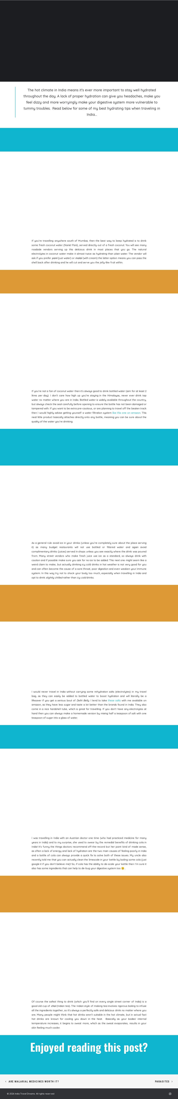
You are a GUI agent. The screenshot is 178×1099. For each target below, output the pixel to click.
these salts (114, 700)
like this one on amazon (126, 412)
